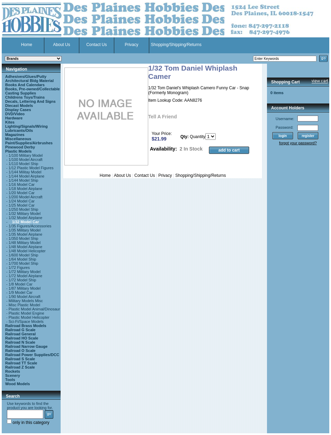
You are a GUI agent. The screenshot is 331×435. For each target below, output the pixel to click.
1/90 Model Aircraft (25, 296)
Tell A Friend (162, 116)
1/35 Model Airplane (25, 234)
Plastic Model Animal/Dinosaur (34, 309)
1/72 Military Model (25, 272)
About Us (61, 44)
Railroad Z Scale (20, 367)
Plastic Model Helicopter (29, 317)
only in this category (28, 422)
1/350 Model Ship (23, 238)
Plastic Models (18, 151)
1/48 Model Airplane (25, 247)
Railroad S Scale (20, 359)
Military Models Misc (26, 301)
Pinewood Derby (20, 147)
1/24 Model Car (22, 201)
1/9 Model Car (21, 292)
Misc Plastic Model (24, 305)
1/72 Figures (19, 267)
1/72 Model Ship (22, 280)
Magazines (15, 135)
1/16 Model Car (22, 184)
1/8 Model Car (21, 284)
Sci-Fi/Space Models (26, 321)
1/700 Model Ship (23, 263)
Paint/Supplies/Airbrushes (29, 143)
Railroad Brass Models (25, 326)
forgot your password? (298, 143)
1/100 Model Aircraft (26, 159)
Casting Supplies (20, 93)
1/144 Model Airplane (26, 176)
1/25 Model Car (22, 205)
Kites (10, 122)
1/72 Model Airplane (25, 276)
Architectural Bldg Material (29, 81)
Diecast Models (19, 105)
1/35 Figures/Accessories (30, 226)
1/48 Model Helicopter (27, 251)
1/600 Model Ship (23, 255)
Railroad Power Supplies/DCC (32, 355)
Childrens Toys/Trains (25, 97)
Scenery (12, 375)
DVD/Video (15, 114)
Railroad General (20, 334)
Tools (10, 380)
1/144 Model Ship (23, 180)
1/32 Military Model (25, 213)
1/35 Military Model (25, 230)
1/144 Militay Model (25, 172)
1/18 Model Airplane (25, 189)
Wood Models (17, 384)
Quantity (197, 136)
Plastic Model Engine (26, 313)
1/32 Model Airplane (25, 218)
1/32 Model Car (25, 222)
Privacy (131, 44)
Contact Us (96, 44)
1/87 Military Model (25, 288)
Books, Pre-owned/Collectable (32, 89)
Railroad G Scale (20, 330)
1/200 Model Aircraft (26, 197)
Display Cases (18, 110)
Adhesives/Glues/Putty (25, 76)
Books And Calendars (25, 85)
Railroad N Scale (20, 342)
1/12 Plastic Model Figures (31, 168)
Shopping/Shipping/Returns (176, 44)
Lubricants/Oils (19, 130)
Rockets (12, 371)
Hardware (14, 118)
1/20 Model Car (22, 193)
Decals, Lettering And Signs (30, 101)
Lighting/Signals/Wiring (26, 126)
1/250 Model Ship (23, 209)
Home (26, 44)
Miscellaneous (18, 139)
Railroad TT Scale (21, 363)
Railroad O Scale (20, 350)
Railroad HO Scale (21, 338)
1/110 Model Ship (23, 164)
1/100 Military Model (26, 155)
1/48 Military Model (25, 243)
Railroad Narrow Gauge (26, 346)
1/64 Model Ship (22, 259)
